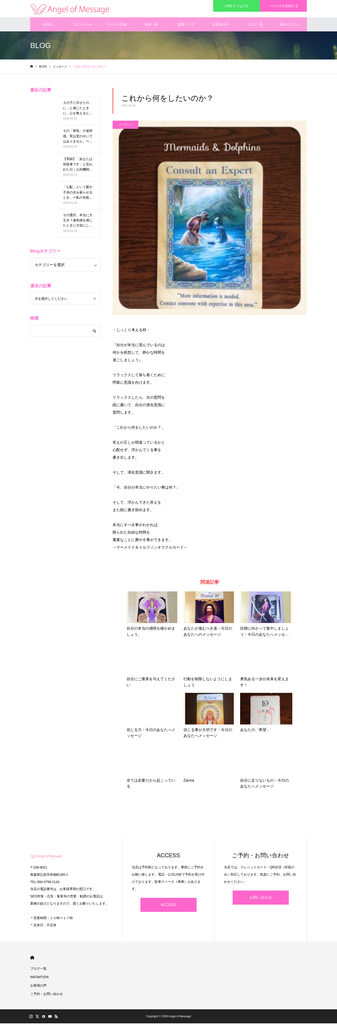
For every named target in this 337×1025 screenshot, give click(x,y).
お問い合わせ (260, 899)
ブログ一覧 (255, 26)
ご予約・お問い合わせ (46, 995)
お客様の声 (220, 26)
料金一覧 (151, 26)
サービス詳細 (117, 26)
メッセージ (125, 126)
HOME (47, 26)
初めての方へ (289, 26)
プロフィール (82, 26)
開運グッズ (186, 26)
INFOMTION (39, 978)
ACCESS (168, 906)
